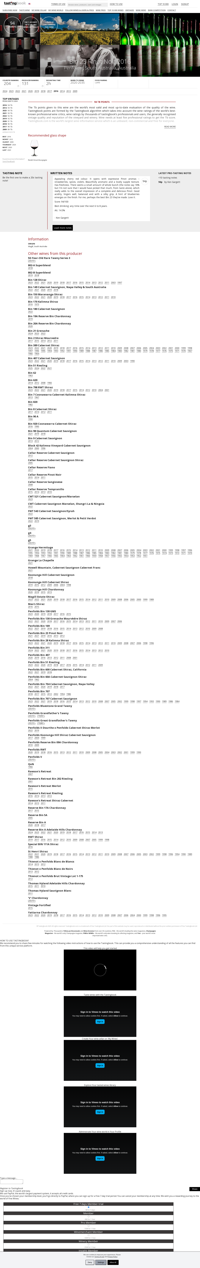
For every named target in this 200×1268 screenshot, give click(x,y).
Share (194, 1190)
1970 (183, 350)
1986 (100, 350)
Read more (170, 126)
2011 (107, 282)
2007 (132, 348)
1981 (132, 350)
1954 (126, 555)
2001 (170, 348)
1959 (94, 555)
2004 (151, 348)
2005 (145, 348)
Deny (90, 1262)
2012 (68, 91)
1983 (119, 350)
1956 (113, 555)
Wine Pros (101, 10)
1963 (30, 375)
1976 (164, 350)
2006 (138, 348)
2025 (30, 368)
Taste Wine (24, 10)
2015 (81, 282)
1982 (126, 350)
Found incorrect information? (14, 160)
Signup (185, 4)
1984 (113, 350)
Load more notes (63, 227)
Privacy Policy (112, 1257)
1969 (30, 555)
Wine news (141, 10)
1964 (36, 353)
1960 (87, 555)
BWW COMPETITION (157, 10)
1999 (183, 348)
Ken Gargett (173, 181)
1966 (30, 353)
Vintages (129, 10)
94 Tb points (102, 101)
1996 (36, 350)
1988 (87, 350)
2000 (177, 348)
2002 (164, 348)
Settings (101, 1262)
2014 (62, 91)
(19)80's (41, 723)
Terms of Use (99, 1257)
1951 (145, 555)
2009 (75, 91)
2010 (113, 297)
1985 (107, 350)
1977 (158, 350)
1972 (177, 553)
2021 (24, 91)
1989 (81, 350)
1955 (119, 555)
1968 (36, 555)
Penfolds (73, 68)
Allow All (113, 1262)
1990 (75, 350)
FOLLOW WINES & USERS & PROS (79, 10)
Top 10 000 (163, 4)
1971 (177, 350)
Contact (171, 10)
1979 (145, 350)
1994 (49, 350)
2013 (94, 282)
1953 (132, 555)
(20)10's (31, 260)
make (25, 177)
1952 (138, 555)
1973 (36, 304)
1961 (81, 555)
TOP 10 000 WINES (115, 10)
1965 (56, 555)
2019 (36, 91)
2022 (17, 91)
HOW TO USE (116, 4)
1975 (170, 350)
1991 (68, 350)
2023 (11, 91)
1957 (107, 555)
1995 (43, 350)
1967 (190, 350)
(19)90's (41, 716)
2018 (43, 91)
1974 (164, 553)
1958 (100, 555)
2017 (49, 91)
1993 (56, 350)
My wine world (55, 10)
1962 (75, 555)
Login (175, 4)
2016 (56, 91)
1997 (119, 282)
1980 (138, 350)
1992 (62, 350)
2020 (30, 91)
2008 (126, 348)
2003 (113, 282)
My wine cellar (39, 10)
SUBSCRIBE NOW (10, 10)
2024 (5, 91)
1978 (151, 350)
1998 (190, 348)
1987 (94, 350)
